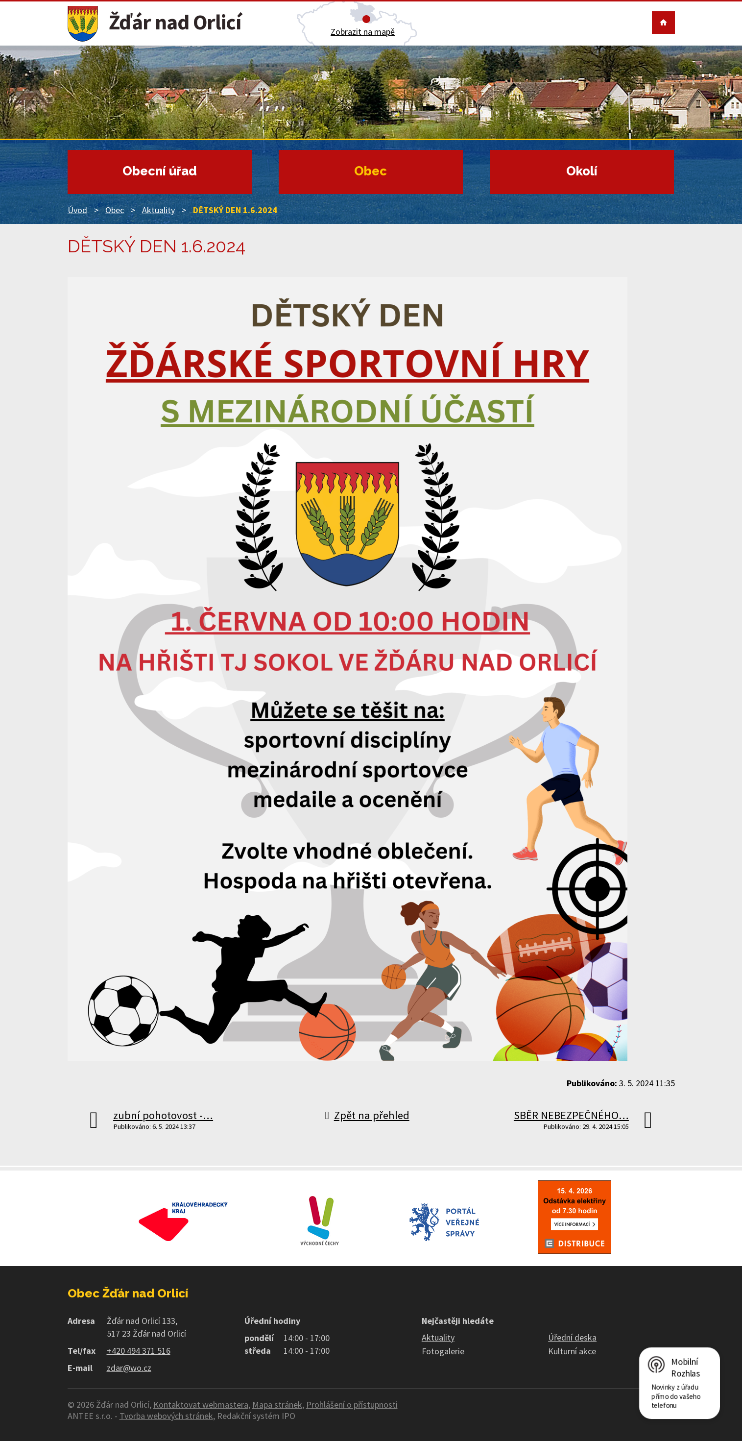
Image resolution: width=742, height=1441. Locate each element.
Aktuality (158, 210)
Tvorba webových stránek (166, 1415)
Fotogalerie (443, 1351)
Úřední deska (572, 1337)
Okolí (582, 171)
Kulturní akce (572, 1351)
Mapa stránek (277, 1404)
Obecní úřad (159, 171)
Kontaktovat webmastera (200, 1404)
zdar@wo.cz (129, 1367)
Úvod (77, 210)
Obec (370, 171)
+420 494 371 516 (138, 1350)
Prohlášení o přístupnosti (352, 1404)
